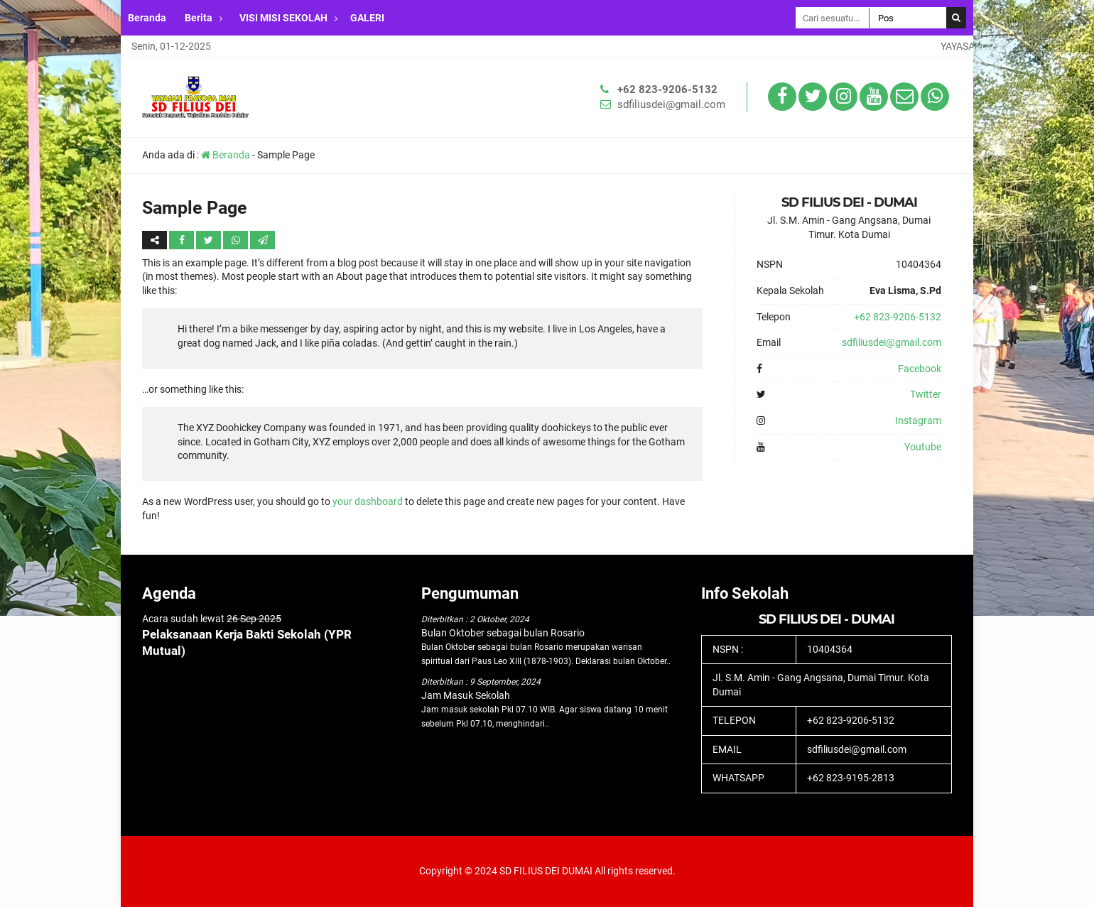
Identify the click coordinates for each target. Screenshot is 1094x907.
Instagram (918, 420)
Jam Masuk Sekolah (465, 695)
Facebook (919, 368)
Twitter (925, 394)
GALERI (367, 17)
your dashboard (367, 501)
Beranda (147, 17)
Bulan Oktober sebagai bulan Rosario (503, 633)
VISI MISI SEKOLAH (283, 17)
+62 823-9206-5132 (667, 89)
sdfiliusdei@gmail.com (671, 104)
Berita (198, 17)
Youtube (922, 446)
